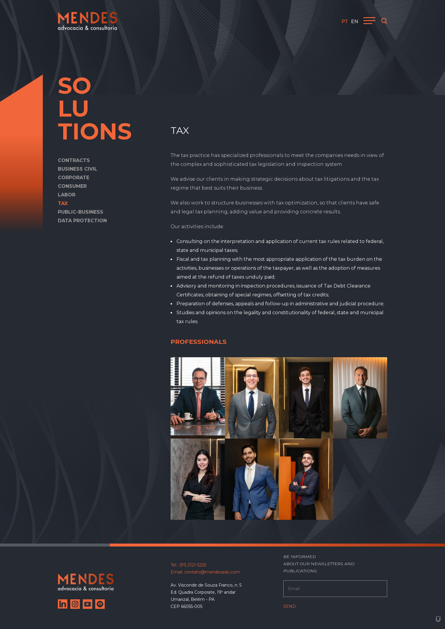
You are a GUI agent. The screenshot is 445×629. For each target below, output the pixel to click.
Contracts (74, 160)
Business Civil (77, 169)
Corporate (73, 177)
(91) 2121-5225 (192, 565)
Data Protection (82, 220)
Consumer (72, 186)
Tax (63, 203)
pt (344, 21)
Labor (66, 195)
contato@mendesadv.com (212, 572)
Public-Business (80, 212)
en (354, 21)
